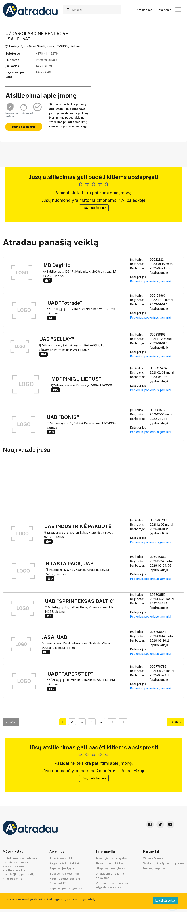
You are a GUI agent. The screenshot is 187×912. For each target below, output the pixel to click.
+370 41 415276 (47, 53)
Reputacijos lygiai (62, 868)
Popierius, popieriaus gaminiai (150, 281)
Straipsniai (164, 10)
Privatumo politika (109, 863)
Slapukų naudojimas (110, 868)
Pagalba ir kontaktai (64, 863)
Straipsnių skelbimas (64, 873)
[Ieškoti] (92, 9)
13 (111, 721)
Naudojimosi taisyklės (112, 858)
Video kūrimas (153, 858)
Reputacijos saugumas (65, 888)
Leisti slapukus (165, 900)
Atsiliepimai (144, 10)
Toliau (175, 721)
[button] (178, 10)
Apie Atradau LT (60, 858)
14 (122, 721)
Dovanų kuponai (154, 868)
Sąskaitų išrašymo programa (163, 863)
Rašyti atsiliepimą (23, 126)
